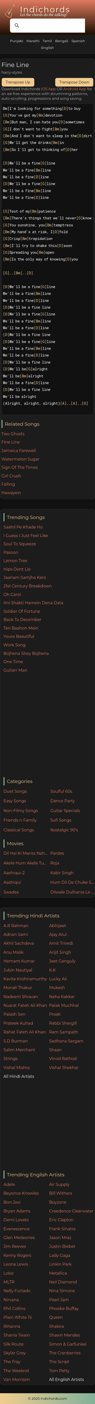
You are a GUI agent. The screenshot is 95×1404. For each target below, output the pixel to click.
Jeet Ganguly (62, 961)
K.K (52, 970)
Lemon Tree (15, 560)
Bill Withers (60, 1193)
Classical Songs (19, 830)
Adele (9, 1184)
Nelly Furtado (17, 1290)
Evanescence (17, 1228)
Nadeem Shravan (21, 996)
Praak (54, 1014)
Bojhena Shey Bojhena (26, 653)
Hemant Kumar (19, 961)
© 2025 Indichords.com (47, 1398)
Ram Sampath (63, 1032)
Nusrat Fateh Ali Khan (25, 1005)
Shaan (55, 1049)
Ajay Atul (58, 934)
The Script (59, 1361)
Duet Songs (15, 791)
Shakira (56, 1326)
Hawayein (11, 492)
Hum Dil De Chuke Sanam (72, 882)
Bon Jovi (12, 1202)
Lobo (9, 1273)
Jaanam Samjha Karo (25, 577)
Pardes (57, 853)
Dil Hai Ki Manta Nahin (26, 853)
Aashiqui (12, 882)
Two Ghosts (13, 433)
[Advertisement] (47, 725)
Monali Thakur (18, 987)
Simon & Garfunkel (67, 1344)
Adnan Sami (16, 934)
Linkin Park (60, 1264)
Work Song (15, 645)
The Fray (12, 1361)
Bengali (61, 41)
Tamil (47, 41)
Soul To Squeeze (20, 544)
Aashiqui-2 (14, 872)
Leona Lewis (16, 1264)
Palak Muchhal (64, 1005)
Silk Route (14, 1344)
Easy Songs (15, 801)
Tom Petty (59, 1370)
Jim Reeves (15, 1246)
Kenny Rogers (17, 1255)
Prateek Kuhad (18, 1023)
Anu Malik (14, 952)
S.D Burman (16, 1041)
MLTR (9, 1282)
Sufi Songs (60, 820)
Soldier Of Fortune (22, 611)
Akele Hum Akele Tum (26, 863)
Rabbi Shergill (63, 1023)
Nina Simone (62, 1290)
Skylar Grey (15, 1353)
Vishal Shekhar (63, 1067)
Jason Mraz (60, 1237)
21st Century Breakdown (28, 586)
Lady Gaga (59, 1255)
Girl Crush (11, 476)
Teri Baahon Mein (21, 628)
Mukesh (57, 987)
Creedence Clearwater (71, 1211)
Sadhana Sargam (66, 1041)
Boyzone (57, 1202)
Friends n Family (20, 820)
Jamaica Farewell (19, 450)
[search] (47, 26)
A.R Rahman (16, 925)
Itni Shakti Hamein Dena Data (33, 602)
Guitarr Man (15, 670)
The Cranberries (64, 1353)
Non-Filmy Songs (21, 810)
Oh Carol (12, 594)
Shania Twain (17, 1335)
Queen (55, 1317)
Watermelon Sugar (21, 459)
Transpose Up (18, 82)
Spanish (78, 41)
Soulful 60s (61, 791)
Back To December (23, 619)
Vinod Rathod (62, 1058)
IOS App (48, 89)
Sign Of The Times (20, 467)
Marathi (33, 41)
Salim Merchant (19, 1049)
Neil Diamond (63, 1282)
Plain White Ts (18, 1317)
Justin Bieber (62, 1246)
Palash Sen (15, 1014)
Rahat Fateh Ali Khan (25, 1032)
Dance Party (62, 801)
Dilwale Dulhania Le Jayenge (72, 892)
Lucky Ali (58, 979)
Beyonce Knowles (21, 1193)
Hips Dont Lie (17, 569)
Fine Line (11, 442)
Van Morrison (17, 1379)
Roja (54, 863)
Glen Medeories (19, 1237)
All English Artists (66, 1379)
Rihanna (12, 1326)
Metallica (58, 1273)
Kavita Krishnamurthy (25, 979)
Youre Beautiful (19, 636)
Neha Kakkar (62, 996)
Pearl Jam (59, 1299)
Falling (8, 484)
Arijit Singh (60, 952)
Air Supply (59, 1184)
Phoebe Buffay (63, 1308)
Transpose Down (74, 82)
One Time (13, 661)
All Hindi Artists (19, 1076)
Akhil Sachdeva (19, 943)
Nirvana (11, 1299)
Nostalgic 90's (64, 830)
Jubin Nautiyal (18, 970)
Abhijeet (57, 925)
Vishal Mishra (17, 1067)
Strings (11, 1058)
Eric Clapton (61, 1219)
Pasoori (11, 552)
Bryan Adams (17, 1211)
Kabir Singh (62, 872)
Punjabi (16, 41)
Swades (11, 892)
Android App (74, 89)
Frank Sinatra (62, 1228)
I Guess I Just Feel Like (26, 535)
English (47, 48)
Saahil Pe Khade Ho (23, 527)
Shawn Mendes (64, 1335)
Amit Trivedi (61, 943)
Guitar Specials (65, 810)
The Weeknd (16, 1370)
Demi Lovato (16, 1219)
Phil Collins (15, 1308)
